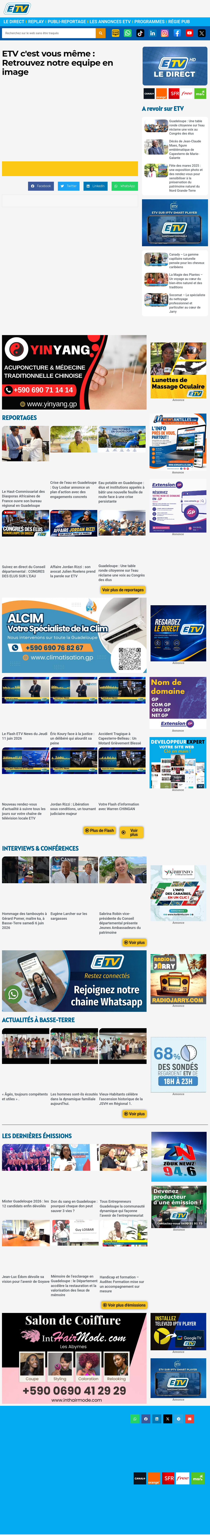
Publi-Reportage (67, 21)
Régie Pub (179, 21)
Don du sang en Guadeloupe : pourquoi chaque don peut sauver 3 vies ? (74, 1206)
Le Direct (14, 21)
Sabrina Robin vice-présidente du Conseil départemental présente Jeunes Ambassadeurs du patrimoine (120, 923)
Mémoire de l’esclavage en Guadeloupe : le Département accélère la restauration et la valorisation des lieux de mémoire (74, 1285)
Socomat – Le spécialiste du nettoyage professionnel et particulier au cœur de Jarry (187, 303)
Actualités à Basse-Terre (38, 1020)
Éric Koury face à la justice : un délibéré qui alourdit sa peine (72, 738)
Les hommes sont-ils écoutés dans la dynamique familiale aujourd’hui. (74, 1099)
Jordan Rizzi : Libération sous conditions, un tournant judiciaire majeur (73, 809)
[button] (41, 186)
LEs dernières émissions (37, 1136)
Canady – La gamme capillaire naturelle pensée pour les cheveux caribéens (186, 261)
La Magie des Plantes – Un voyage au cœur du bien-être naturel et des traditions (186, 281)
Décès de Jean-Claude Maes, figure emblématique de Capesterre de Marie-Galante (185, 149)
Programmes (149, 21)
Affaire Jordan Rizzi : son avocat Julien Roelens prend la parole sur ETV (73, 571)
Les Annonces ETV (110, 21)
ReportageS (19, 418)
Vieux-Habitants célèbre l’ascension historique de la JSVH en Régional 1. (121, 1099)
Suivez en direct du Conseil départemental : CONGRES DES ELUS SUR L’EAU (23, 571)
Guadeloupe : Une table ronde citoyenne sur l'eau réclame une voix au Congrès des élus (186, 127)
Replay (36, 21)
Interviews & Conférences (40, 848)
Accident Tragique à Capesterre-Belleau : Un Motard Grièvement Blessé (119, 738)
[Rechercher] (101, 33)
